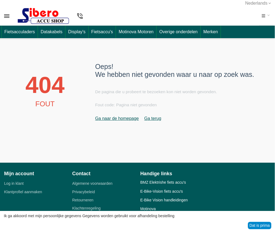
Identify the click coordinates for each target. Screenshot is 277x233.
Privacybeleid (83, 192)
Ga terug (152, 118)
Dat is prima (259, 225)
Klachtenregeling (86, 208)
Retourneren (83, 200)
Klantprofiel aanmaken (23, 192)
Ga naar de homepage (117, 118)
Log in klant (14, 183)
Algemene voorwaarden (92, 183)
